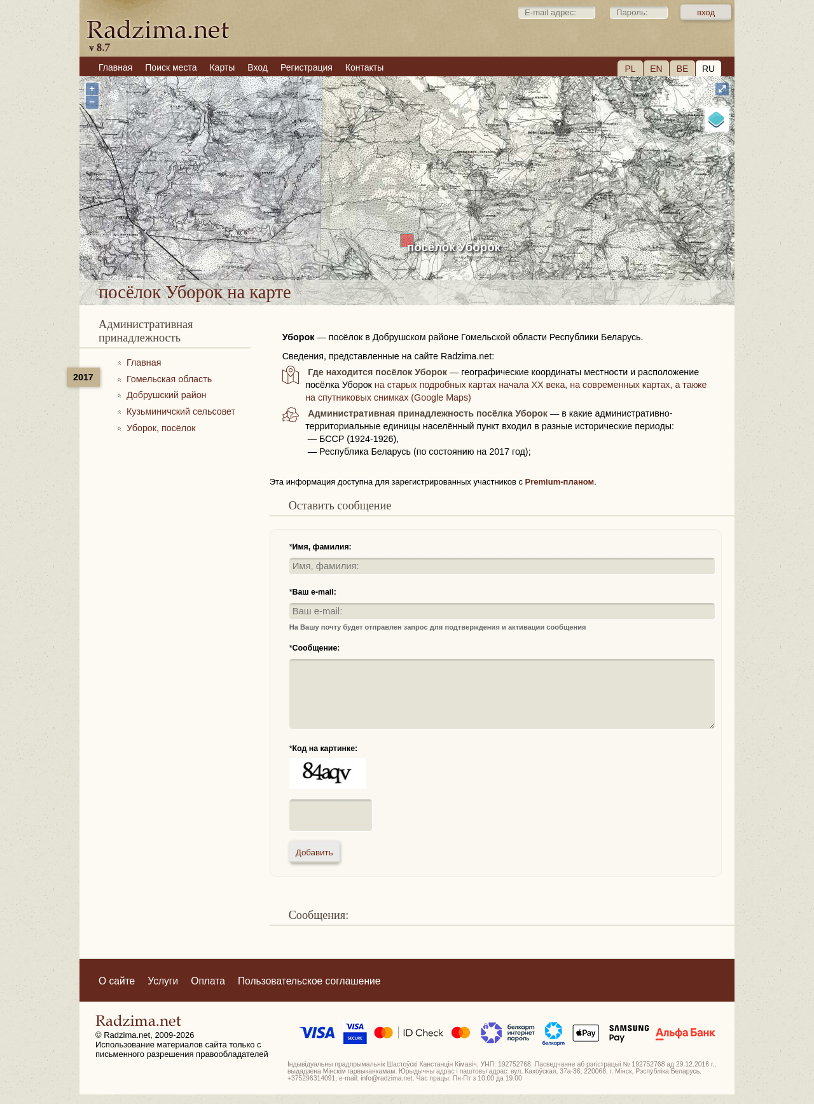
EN (656, 69)
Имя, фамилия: (322, 546)
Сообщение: (316, 648)
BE (683, 69)
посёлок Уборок (453, 247)
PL (629, 69)
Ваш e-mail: (314, 592)
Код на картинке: (325, 748)
